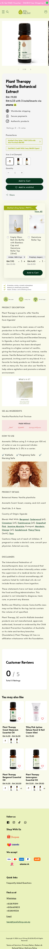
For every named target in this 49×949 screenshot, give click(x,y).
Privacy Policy (28, 945)
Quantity (9, 168)
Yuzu (11, 533)
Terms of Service (14, 945)
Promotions (11, 135)
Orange (5, 529)
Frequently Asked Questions (19, 883)
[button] (3, 12)
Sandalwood (21, 529)
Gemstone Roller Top (34, 238)
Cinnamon (7, 522)
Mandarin (39, 526)
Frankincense (24, 522)
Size (14, 154)
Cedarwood (35, 519)
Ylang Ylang (34, 529)
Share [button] (10, 195)
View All (38, 211)
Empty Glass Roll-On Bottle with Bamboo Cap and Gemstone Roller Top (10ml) (15, 245)
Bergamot (24, 519)
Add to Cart (24, 180)
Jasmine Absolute (15, 526)
